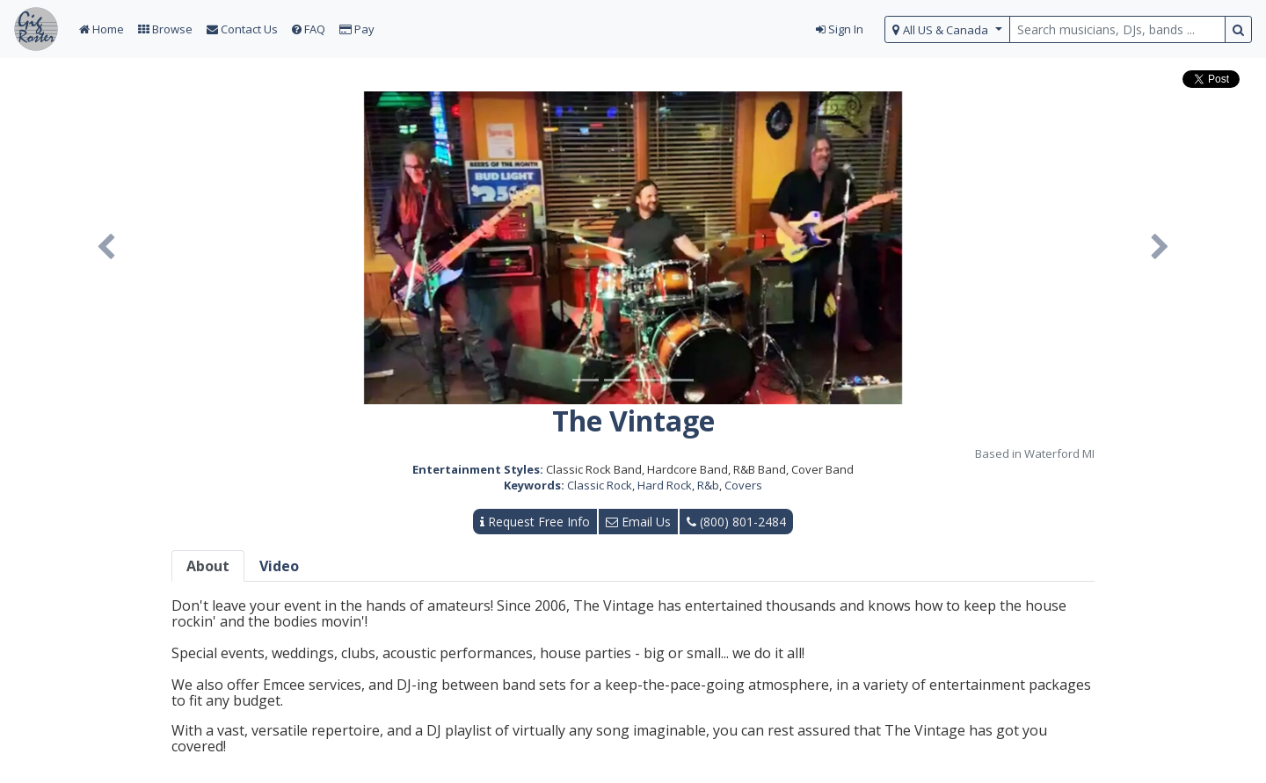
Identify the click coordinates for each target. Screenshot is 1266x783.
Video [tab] (279, 566)
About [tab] (207, 566)
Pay (357, 29)
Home (101, 29)
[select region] (947, 29)
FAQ (308, 29)
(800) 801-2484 (736, 521)
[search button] (1238, 29)
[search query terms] (1117, 29)
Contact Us (242, 29)
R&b (708, 485)
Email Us (638, 521)
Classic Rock (599, 485)
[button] (106, 247)
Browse (165, 29)
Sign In (839, 29)
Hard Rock (664, 485)
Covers (743, 485)
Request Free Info (535, 521)
